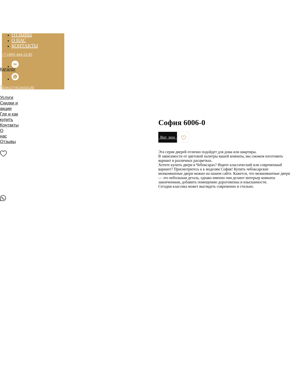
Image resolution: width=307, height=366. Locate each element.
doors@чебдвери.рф (20, 91)
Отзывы (8, 141)
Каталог (8, 69)
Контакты (9, 125)
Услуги (6, 97)
